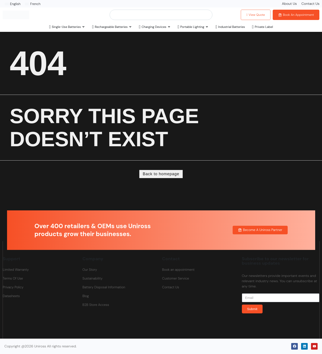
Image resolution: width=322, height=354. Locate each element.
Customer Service (175, 278)
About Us (289, 3)
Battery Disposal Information (104, 287)
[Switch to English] (13, 4)
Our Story (90, 269)
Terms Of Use (13, 278)
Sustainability (93, 278)
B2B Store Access (96, 305)
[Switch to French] (33, 4)
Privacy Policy (13, 287)
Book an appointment (178, 269)
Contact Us (310, 3)
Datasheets (11, 296)
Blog (86, 296)
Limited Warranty (16, 269)
